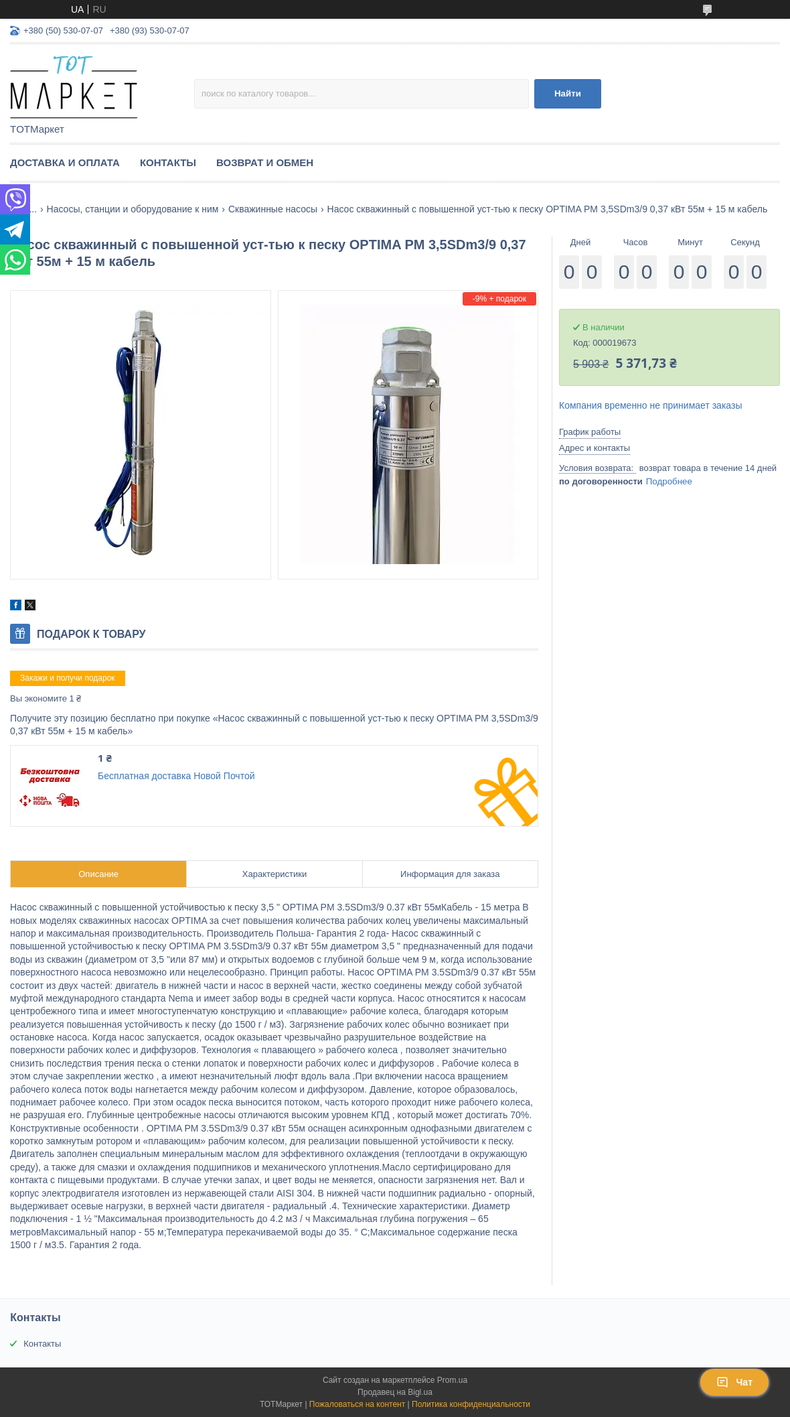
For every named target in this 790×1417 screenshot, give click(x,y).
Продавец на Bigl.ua (395, 1392)
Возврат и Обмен (264, 162)
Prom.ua (452, 1380)
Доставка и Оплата (65, 162)
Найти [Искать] (567, 93)
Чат (734, 1382)
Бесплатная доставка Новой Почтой (176, 775)
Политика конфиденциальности (471, 1404)
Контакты (168, 162)
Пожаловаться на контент (357, 1404)
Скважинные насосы (272, 209)
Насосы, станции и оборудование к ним (133, 209)
